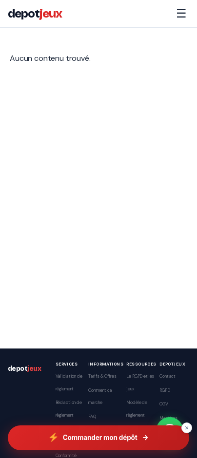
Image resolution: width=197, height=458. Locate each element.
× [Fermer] (187, 428)
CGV (163, 404)
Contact (167, 376)
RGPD (164, 390)
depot (35, 13)
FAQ (92, 417)
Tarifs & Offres (102, 376)
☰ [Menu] (181, 13)
